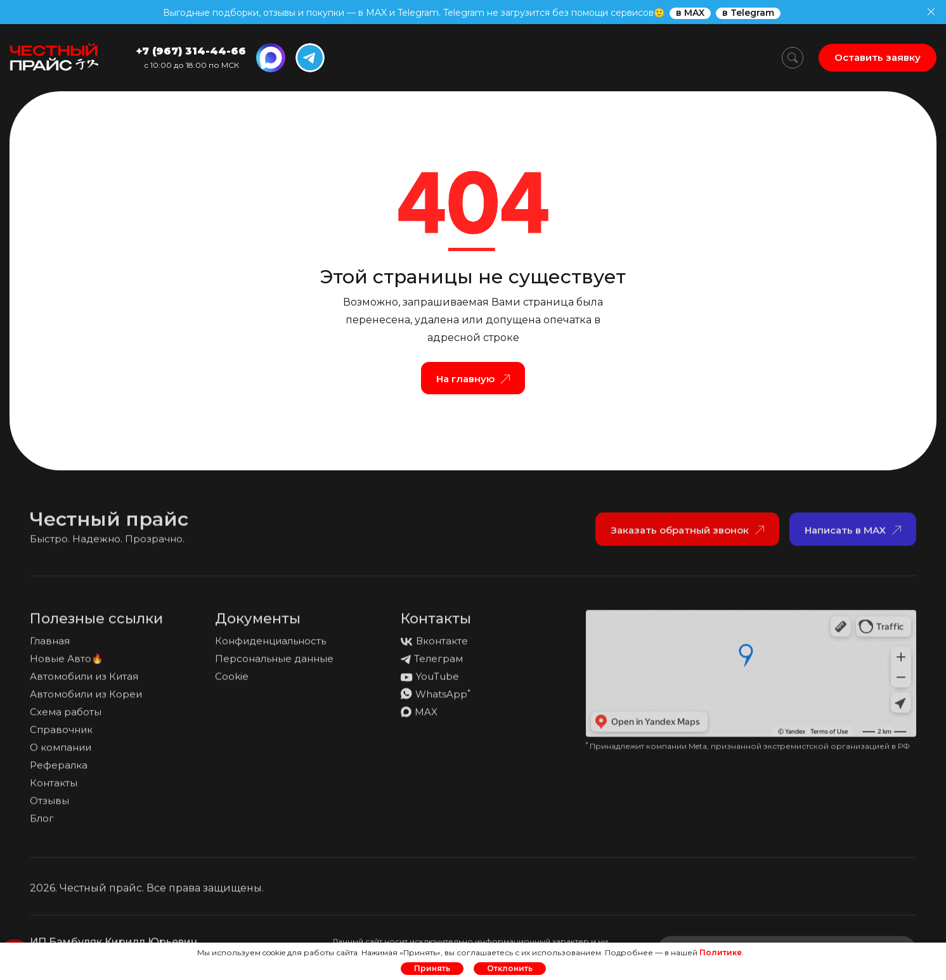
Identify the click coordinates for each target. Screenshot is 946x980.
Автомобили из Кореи (86, 699)
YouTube (430, 681)
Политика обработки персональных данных (798, 898)
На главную (473, 379)
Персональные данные (274, 663)
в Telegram (748, 13)
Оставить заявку (877, 57)
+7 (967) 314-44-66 (191, 51)
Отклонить (510, 968)
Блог (42, 823)
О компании (60, 752)
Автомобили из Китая (84, 681)
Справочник (61, 734)
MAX (419, 717)
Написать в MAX (853, 535)
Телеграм (432, 663)
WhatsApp (435, 699)
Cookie (232, 681)
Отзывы (49, 805)
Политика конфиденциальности (576, 898)
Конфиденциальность (270, 646)
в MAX (690, 13)
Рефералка (58, 770)
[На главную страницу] (54, 57)
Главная (50, 646)
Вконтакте (434, 646)
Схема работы (65, 717)
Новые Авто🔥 (66, 663)
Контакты (53, 788)
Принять (432, 968)
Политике (720, 952)
